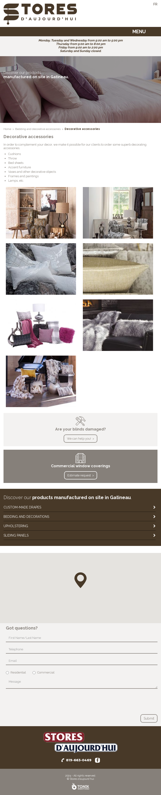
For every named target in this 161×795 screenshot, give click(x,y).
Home (7, 129)
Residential (16, 672)
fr (155, 4)
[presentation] (41, 701)
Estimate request (79, 475)
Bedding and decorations (26, 517)
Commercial (44, 672)
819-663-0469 (78, 760)
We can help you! (79, 438)
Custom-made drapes (22, 507)
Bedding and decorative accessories (38, 129)
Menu (139, 31)
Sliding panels (16, 535)
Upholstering (16, 526)
